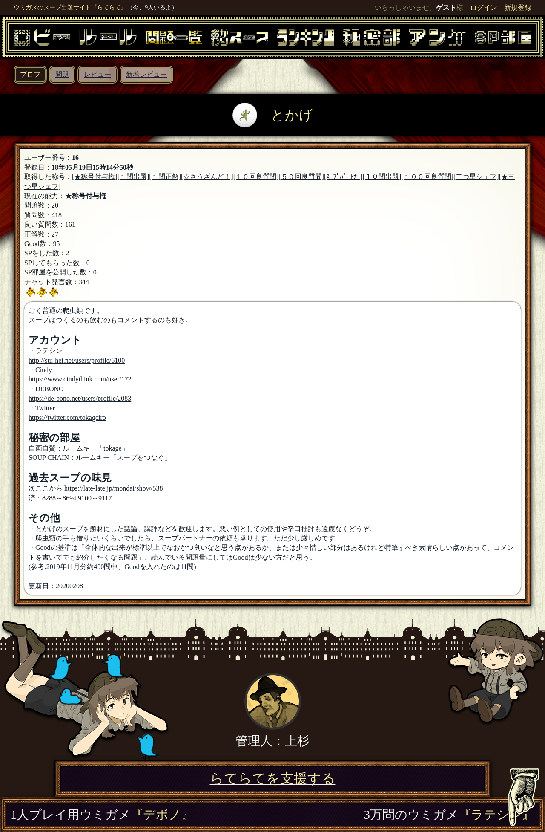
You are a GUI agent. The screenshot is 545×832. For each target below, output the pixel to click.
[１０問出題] (382, 176)
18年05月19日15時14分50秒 (92, 167)
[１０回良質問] (256, 176)
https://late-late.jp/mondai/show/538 (113, 488)
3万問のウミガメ (449, 814)
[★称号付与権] (95, 176)
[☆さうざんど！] (207, 176)
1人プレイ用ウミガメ (102, 814)
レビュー (97, 74)
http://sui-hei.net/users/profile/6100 (77, 360)
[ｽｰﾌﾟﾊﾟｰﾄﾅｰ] (343, 176)
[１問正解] (165, 176)
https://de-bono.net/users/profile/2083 (80, 398)
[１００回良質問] (427, 176)
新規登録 (517, 7)
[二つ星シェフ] (476, 176)
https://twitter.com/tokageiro (67, 417)
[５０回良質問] (301, 176)
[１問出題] (133, 176)
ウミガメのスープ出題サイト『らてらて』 (70, 7)
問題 (62, 74)
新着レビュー (146, 74)
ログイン (483, 7)
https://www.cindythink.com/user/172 (80, 379)
